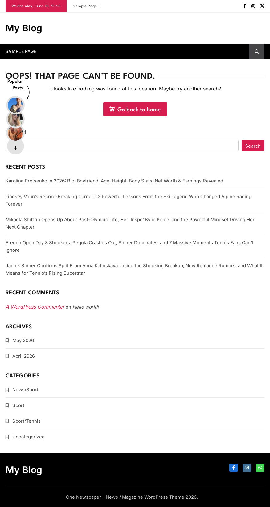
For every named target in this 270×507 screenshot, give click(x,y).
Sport (18, 405)
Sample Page (85, 6)
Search (16, 132)
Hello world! (85, 307)
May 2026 (23, 340)
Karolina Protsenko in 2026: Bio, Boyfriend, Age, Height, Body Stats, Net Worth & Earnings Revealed (114, 181)
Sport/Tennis (26, 421)
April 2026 (23, 356)
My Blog (24, 28)
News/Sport (25, 390)
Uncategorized (28, 437)
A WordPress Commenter (35, 307)
